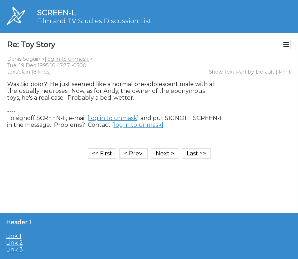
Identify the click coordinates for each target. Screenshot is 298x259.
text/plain (18, 72)
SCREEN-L (56, 12)
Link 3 (14, 249)
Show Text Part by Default (241, 72)
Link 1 (13, 236)
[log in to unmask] (67, 59)
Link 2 (14, 242)
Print (285, 72)
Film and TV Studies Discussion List (94, 21)
